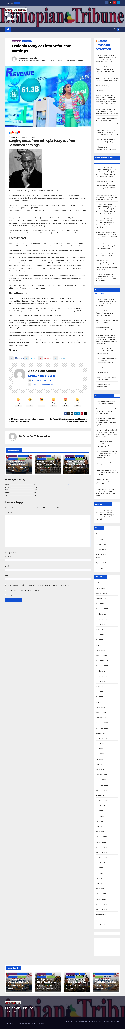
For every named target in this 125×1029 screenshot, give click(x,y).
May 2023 (99, 759)
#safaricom (60, 60)
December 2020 (102, 904)
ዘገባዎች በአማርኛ (22, 459)
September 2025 (102, 619)
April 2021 (99, 883)
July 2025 (99, 630)
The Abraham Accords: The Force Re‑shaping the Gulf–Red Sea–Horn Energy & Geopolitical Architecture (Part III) (106, 172)
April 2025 (100, 645)
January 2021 (101, 899)
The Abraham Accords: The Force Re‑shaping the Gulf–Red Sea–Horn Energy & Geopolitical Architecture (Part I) (106, 222)
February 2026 (101, 593)
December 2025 (102, 604)
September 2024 (102, 676)
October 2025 (101, 614)
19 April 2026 (102, 985)
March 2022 (100, 832)
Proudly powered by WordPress (15, 1023)
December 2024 (102, 661)
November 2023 (102, 728)
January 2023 (101, 780)
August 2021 (100, 863)
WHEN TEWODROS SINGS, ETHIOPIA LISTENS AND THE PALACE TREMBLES (106, 234)
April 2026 (100, 583)
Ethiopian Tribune (19, 1008)
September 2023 (102, 738)
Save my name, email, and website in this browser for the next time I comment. (38, 585)
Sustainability (13, 459)
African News (13, 456)
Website (8, 575)
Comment (9, 512)
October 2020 (101, 914)
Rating (8, 553)
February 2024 (101, 712)
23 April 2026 (73, 985)
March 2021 (100, 889)
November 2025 (102, 609)
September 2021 (102, 857)
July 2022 (99, 811)
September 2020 (102, 920)
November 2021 (102, 852)
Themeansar (41, 1023)
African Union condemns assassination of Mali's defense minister (105, 132)
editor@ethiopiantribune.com (41, 380)
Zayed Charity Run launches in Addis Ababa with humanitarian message (106, 121)
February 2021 (101, 894)
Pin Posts (99, 539)
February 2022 (101, 837)
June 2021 (99, 873)
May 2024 (99, 697)
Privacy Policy (101, 544)
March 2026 (100, 588)
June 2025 (100, 635)
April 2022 (100, 826)
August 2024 (100, 681)
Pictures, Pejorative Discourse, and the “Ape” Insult (105, 246)
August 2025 (100, 624)
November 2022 (102, 790)
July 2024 (99, 686)
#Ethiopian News (48, 60)
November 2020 (102, 909)
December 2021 (102, 847)
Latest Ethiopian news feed (103, 45)
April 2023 (100, 764)
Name (8, 556)
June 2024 (100, 692)
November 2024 (102, 666)
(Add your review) (64, 485)
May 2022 (99, 821)
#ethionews (36, 60)
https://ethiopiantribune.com (41, 384)
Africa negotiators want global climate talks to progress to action (105, 69)
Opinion (29, 41)
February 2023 (101, 775)
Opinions (99, 558)
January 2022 (101, 842)
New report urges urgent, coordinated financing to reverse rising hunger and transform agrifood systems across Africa (106, 99)
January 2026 (101, 598)
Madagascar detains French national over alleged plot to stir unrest (107, 472)
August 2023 (100, 743)
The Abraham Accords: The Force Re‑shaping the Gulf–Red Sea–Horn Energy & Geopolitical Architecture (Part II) (106, 209)
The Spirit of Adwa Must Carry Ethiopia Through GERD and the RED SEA (105, 276)
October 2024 (101, 671)
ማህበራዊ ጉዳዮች (101, 563)
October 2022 (101, 795)
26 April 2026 (15, 985)
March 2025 (100, 650)
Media (98, 534)
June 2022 (100, 816)
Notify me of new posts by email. (20, 595)
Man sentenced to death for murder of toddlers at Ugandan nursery (106, 411)
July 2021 (99, 868)
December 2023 (102, 723)
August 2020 (100, 925)
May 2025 (99, 640)
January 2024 (101, 718)
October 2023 (101, 733)
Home (68, 1021)
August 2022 (100, 806)
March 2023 (100, 769)
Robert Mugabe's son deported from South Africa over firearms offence (106, 444)
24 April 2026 (44, 985)
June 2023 (100, 754)
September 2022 (102, 800)
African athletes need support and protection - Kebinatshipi (105, 482)
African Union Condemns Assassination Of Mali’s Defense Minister (105, 111)
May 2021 (99, 878)
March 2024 (100, 707)
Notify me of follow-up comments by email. (24, 590)
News (23, 41)
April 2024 (100, 702)
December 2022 (102, 785)
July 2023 (99, 749)
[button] (114, 29)
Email (8, 566)
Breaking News (16, 41)
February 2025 (101, 655)
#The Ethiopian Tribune (74, 60)
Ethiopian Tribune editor (29, 58)
